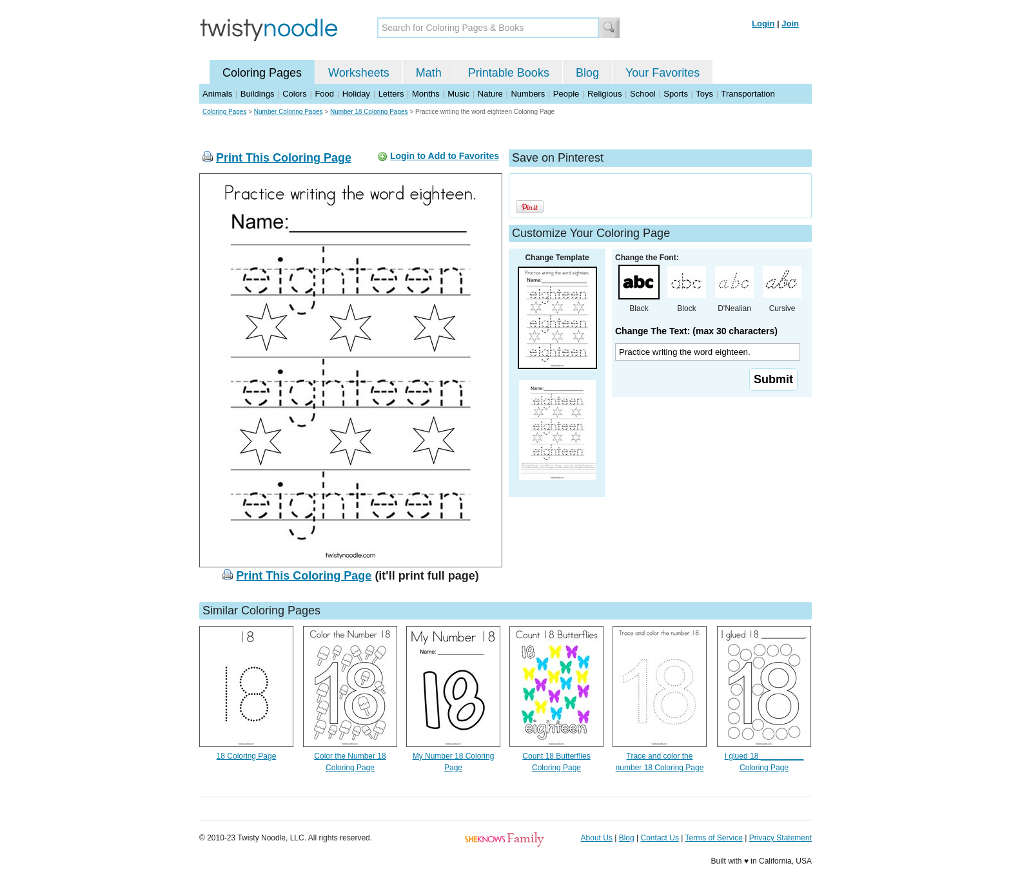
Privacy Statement (780, 837)
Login (763, 23)
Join (790, 23)
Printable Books (508, 72)
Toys (704, 94)
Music (458, 94)
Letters (391, 94)
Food (324, 94)
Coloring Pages (262, 72)
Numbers (528, 94)
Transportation (747, 94)
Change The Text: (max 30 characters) (696, 331)
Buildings (257, 94)
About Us (597, 837)
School (643, 94)
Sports (675, 94)
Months (426, 94)
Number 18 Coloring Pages (369, 111)
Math (429, 72)
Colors (294, 94)
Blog (587, 72)
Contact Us (660, 837)
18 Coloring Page (247, 756)
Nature (490, 94)
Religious (604, 94)
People (566, 94)
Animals (217, 94)
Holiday (356, 94)
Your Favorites (662, 72)
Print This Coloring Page (283, 157)
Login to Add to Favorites (444, 156)
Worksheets (358, 72)
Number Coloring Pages (288, 111)
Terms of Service (713, 837)
